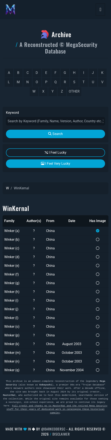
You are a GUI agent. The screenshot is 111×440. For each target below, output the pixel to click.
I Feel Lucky (55, 152)
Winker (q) (12, 370)
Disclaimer (61, 434)
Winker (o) (12, 327)
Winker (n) (12, 361)
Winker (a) (12, 231)
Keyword (12, 113)
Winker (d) (12, 257)
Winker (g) (12, 283)
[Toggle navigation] (100, 9)
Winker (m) (12, 353)
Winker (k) (11, 344)
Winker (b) (12, 240)
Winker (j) (11, 309)
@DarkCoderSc (53, 429)
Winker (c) (11, 248)
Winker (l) (11, 318)
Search (55, 134)
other (74, 91)
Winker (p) (12, 335)
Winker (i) (11, 300)
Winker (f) (11, 274)
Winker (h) (12, 292)
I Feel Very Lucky (55, 164)
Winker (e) (11, 266)
